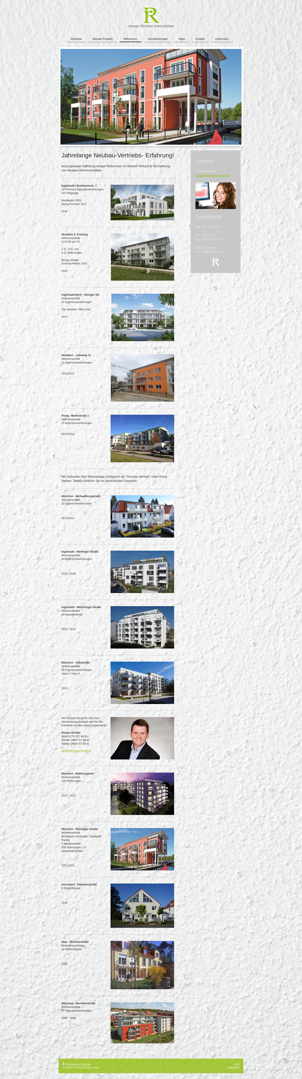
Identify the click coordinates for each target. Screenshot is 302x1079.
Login (237, 1064)
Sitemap (86, 1064)
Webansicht (234, 1067)
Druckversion (71, 1064)
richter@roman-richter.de (76, 750)
